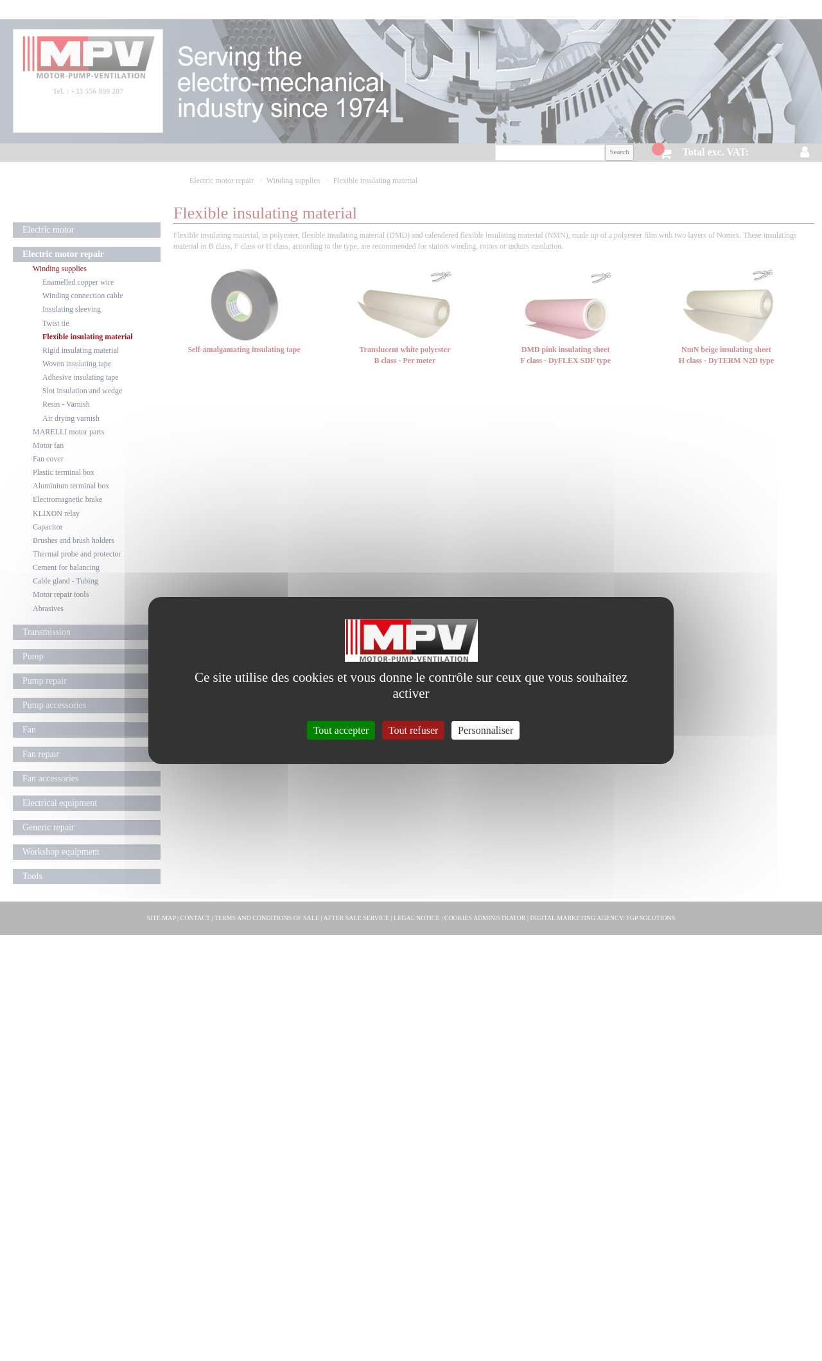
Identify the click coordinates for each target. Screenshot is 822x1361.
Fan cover (48, 458)
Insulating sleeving (71, 309)
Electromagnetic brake (67, 499)
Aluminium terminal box (71, 485)
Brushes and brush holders (73, 540)
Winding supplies (60, 268)
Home (194, 9)
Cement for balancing (66, 567)
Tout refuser (414, 730)
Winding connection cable (82, 295)
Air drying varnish (71, 418)
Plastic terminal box (63, 472)
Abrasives (48, 608)
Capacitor (48, 526)
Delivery (329, 9)
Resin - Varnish (66, 404)
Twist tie (55, 323)
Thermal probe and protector (77, 553)
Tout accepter (341, 730)
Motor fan (48, 445)
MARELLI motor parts (68, 431)
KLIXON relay (56, 513)
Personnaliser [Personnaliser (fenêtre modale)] (485, 730)
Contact (401, 9)
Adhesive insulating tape (80, 377)
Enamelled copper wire (78, 282)
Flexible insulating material (87, 336)
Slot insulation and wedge (82, 390)
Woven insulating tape (76, 363)
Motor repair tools (61, 594)
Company (257, 9)
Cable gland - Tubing (65, 580)
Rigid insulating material (80, 350)
